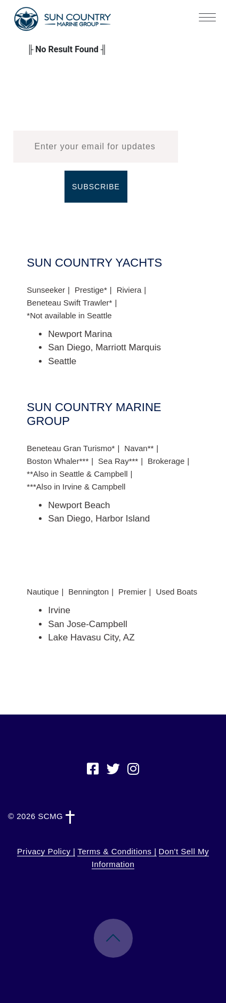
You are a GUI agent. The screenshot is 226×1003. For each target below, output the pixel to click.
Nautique (43, 591)
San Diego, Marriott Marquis (104, 347)
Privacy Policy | (46, 851)
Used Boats (176, 591)
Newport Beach (79, 505)
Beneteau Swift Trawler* (69, 302)
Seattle (62, 361)
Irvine (59, 610)
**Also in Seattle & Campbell (77, 473)
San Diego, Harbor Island (99, 518)
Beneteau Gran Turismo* (71, 448)
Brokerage (166, 461)
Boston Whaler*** (57, 461)
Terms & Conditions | (116, 851)
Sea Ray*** (118, 461)
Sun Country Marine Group (62, 18)
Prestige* (91, 289)
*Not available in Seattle (69, 315)
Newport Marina (80, 334)
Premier (132, 591)
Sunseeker (46, 289)
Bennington (88, 591)
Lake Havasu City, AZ (91, 637)
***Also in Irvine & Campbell (76, 486)
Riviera (129, 289)
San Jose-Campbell (87, 624)
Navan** (139, 448)
